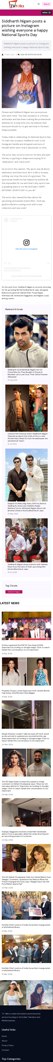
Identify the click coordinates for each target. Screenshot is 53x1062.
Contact (5, 1050)
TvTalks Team (9, 54)
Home (4, 1036)
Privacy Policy (8, 1045)
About (4, 1041)
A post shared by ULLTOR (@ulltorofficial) (26, 276)
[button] (46, 13)
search (47, 4)
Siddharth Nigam (14, 592)
